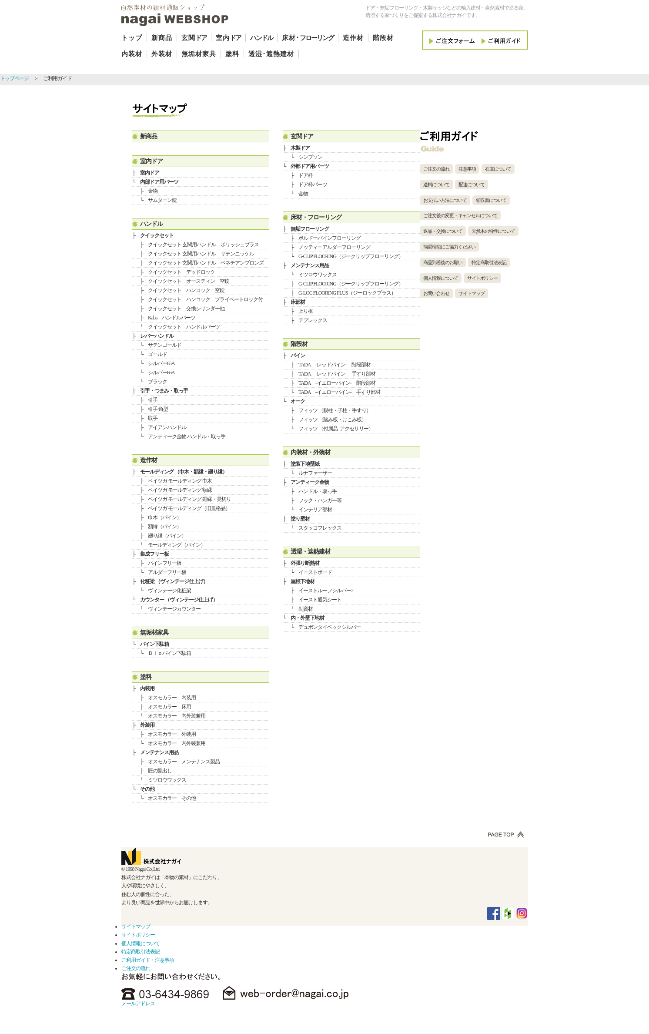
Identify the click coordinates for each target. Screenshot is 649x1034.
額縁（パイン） (164, 527)
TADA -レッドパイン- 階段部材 (334, 365)
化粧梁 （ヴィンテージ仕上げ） (174, 581)
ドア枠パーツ (312, 184)
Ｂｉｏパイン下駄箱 (169, 653)
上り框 (305, 311)
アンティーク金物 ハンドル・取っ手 (186, 436)
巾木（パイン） (164, 517)
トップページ (14, 78)
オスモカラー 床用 (169, 707)
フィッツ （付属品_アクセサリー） (335, 429)
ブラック (157, 382)
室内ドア (151, 161)
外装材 (161, 53)
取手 (152, 418)
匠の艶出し (160, 771)
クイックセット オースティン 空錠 (188, 281)
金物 (152, 191)
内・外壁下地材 (307, 618)
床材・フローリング (316, 217)
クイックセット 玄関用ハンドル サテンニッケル (201, 254)
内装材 (131, 53)
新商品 (161, 37)
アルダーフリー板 (167, 572)
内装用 (147, 688)
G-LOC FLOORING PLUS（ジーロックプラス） (347, 293)
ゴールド (157, 354)
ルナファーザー (315, 473)
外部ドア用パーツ (310, 166)
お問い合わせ (436, 293)
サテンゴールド (164, 345)
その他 (147, 789)
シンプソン (310, 157)
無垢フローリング (310, 229)
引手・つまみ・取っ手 (164, 391)
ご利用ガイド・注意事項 (147, 960)
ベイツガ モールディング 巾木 (180, 481)
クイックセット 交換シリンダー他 (186, 309)
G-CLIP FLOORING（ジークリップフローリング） (350, 256)
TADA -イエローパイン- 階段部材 (336, 383)
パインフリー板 (164, 563)
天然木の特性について (493, 231)
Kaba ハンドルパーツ (171, 318)
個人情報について (440, 278)
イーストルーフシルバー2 (325, 591)
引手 (152, 400)
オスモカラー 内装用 (172, 698)
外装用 (147, 725)
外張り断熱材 (305, 563)
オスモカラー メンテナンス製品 (184, 762)
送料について (436, 184)
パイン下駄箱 (154, 644)
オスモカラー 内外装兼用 (176, 716)
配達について (471, 184)
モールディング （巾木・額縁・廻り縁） (183, 472)
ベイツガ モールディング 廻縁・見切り (189, 499)
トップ (131, 37)
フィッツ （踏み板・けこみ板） (332, 419)
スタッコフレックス (319, 528)
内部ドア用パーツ (159, 182)
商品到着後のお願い (442, 262)
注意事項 (467, 168)
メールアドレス (138, 1003)
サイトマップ (471, 293)
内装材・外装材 (310, 452)
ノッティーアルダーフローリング (334, 247)
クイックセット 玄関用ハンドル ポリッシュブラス (203, 245)
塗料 (232, 53)
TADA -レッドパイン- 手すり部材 (336, 374)
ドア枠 (305, 175)
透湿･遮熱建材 (271, 53)
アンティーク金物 (310, 482)
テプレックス (312, 320)
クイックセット (157, 235)
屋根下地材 (302, 581)
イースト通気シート (319, 600)
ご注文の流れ (436, 168)
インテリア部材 (315, 510)
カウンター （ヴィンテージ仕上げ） (178, 600)
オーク (298, 401)
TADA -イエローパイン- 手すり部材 (339, 392)
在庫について (498, 168)
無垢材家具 (198, 53)
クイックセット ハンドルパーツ (184, 327)
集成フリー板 (154, 554)
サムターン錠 (162, 200)
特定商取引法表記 (489, 262)
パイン (298, 355)
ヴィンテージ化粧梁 (169, 591)
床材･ (308, 37)
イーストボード (315, 572)
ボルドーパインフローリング (329, 238)
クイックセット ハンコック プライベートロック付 (205, 299)
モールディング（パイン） (176, 545)
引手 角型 (158, 409)
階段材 (383, 37)
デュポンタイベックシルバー (329, 627)
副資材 (305, 609)
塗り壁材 (300, 519)
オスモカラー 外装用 (172, 734)
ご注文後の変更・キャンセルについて (460, 215)
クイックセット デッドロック (181, 272)
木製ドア (300, 148)
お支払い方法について (445, 200)
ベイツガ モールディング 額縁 (180, 490)
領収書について (491, 200)
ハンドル (151, 223)
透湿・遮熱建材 (310, 551)
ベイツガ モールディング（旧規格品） (189, 508)
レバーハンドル (157, 336)
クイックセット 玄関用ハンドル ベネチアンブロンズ (206, 263)
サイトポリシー (482, 278)
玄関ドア (302, 136)
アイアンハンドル (167, 427)
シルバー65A (161, 363)
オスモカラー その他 (172, 798)
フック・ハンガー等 (319, 500)
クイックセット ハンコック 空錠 (186, 290)
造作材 (353, 37)
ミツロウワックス (167, 780)
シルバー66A (161, 372)
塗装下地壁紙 (305, 464)
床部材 (298, 302)
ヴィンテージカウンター (174, 609)
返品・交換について (442, 231)
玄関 (194, 37)
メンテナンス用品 (159, 752)
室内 (228, 37)
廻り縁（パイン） (167, 536)
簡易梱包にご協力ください (449, 246)
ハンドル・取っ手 (317, 491)
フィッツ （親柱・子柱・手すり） (334, 410)
